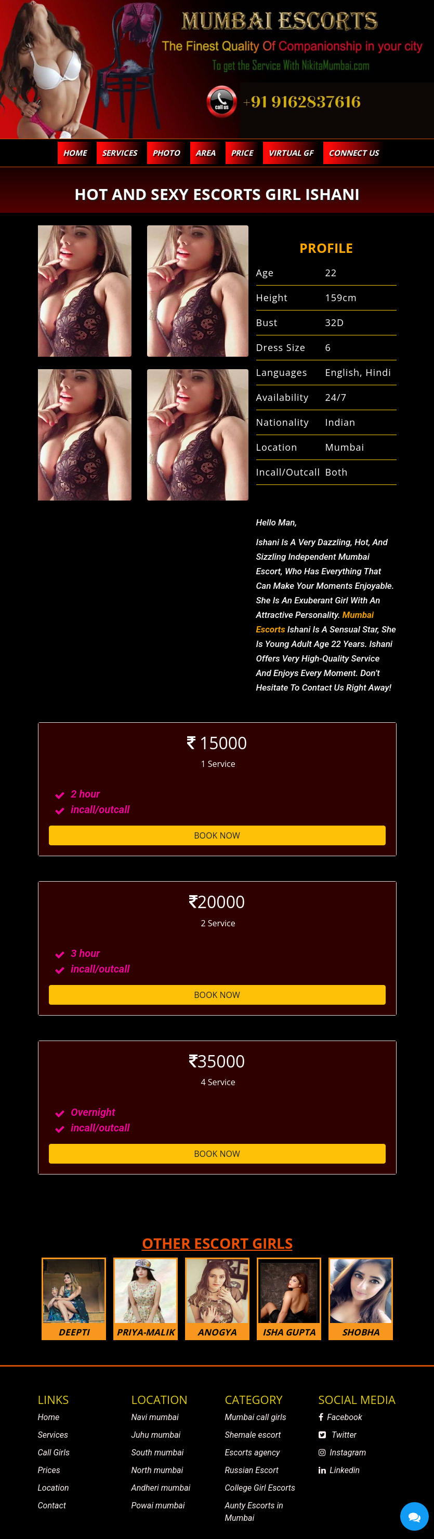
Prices (49, 1470)
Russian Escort (252, 1470)
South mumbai (157, 1452)
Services (53, 1435)
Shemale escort (253, 1435)
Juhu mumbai (156, 1435)
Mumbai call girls (255, 1417)
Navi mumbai (155, 1417)
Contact (52, 1505)
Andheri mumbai (161, 1488)
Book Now (217, 835)
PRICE (242, 152)
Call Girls (54, 1452)
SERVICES (119, 152)
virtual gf (290, 152)
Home (74, 152)
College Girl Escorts (260, 1488)
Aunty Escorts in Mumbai (254, 1512)
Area (205, 152)
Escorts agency (252, 1452)
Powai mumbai (158, 1505)
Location (53, 1488)
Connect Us (353, 152)
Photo (166, 152)
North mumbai (157, 1470)
